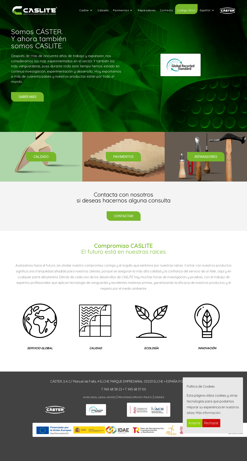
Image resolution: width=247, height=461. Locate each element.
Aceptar (195, 423)
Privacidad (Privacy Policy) (135, 397)
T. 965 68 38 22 (111, 389)
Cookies (159, 397)
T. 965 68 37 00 (135, 389)
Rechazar (211, 423)
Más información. (208, 413)
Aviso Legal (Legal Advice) (99, 397)
